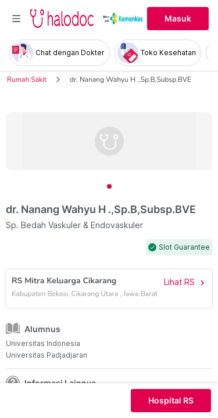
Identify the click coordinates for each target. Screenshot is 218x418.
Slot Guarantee (184, 247)
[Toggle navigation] (16, 18)
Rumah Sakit (27, 79)
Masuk (178, 18)
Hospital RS (171, 400)
